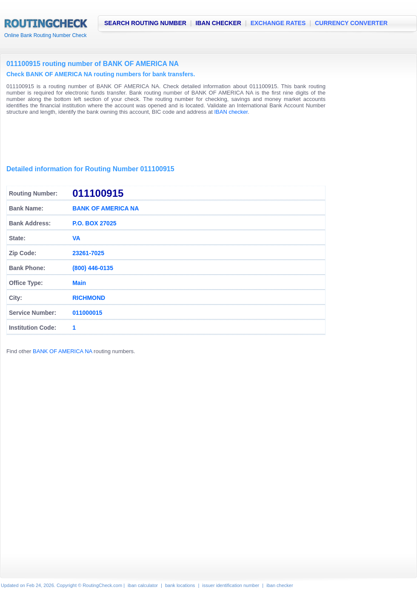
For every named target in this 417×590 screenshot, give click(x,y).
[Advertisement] (161, 140)
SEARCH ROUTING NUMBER (145, 23)
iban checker (279, 585)
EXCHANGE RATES (278, 23)
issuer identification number (230, 585)
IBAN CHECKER (218, 23)
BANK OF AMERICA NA (62, 351)
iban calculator (143, 585)
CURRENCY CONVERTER (351, 23)
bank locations (180, 585)
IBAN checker (231, 112)
